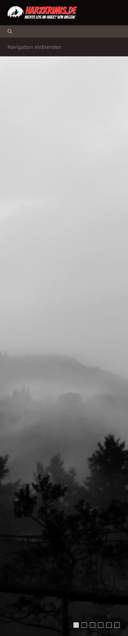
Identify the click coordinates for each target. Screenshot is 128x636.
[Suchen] (64, 31)
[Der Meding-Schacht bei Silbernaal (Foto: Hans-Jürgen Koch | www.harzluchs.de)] (117, 625)
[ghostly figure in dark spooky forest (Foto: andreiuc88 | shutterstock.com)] (84, 625)
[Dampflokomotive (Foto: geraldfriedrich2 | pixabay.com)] (109, 625)
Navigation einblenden (34, 46)
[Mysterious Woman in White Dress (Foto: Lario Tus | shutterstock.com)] (76, 625)
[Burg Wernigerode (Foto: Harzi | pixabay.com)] (101, 625)
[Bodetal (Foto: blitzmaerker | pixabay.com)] (92, 625)
